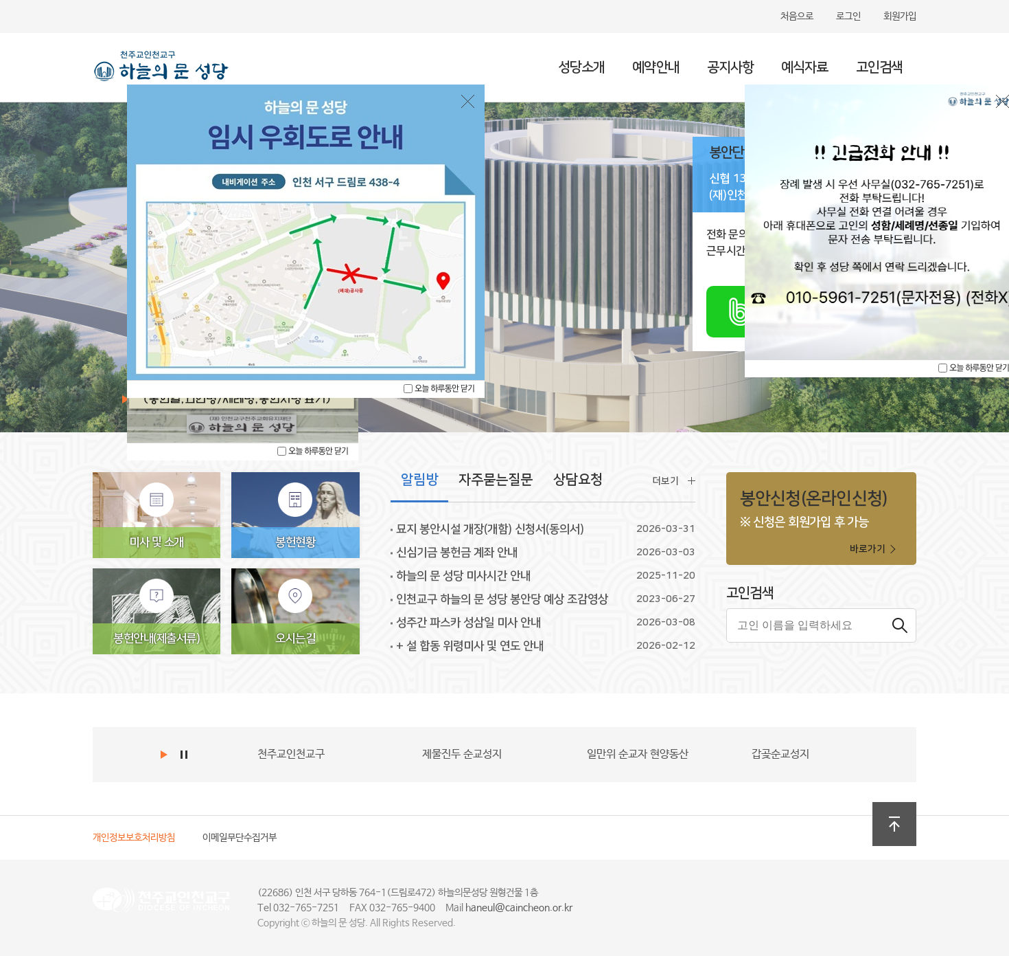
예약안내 (655, 67)
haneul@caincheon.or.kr (518, 907)
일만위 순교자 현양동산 (637, 754)
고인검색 (879, 67)
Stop (185, 754)
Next (142, 754)
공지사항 (730, 67)
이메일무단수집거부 (239, 837)
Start (165, 754)
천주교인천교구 (291, 754)
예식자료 (804, 67)
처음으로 (796, 16)
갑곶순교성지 (780, 754)
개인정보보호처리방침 (134, 837)
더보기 (665, 481)
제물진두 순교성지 (462, 754)
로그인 (848, 16)
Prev (123, 754)
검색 (899, 625)
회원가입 (899, 16)
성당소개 (581, 67)
